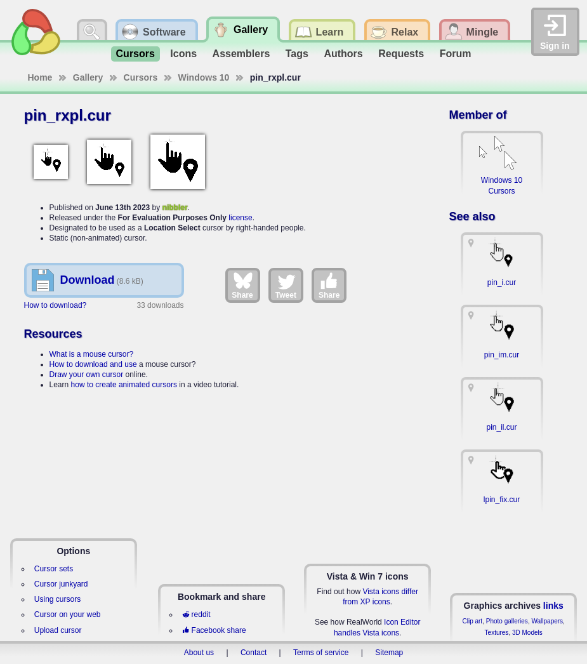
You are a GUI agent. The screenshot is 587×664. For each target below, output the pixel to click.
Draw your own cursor (86, 374)
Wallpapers (547, 621)
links (553, 606)
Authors (343, 53)
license (240, 217)
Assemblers (241, 53)
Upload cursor (58, 630)
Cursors (135, 53)
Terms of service (320, 652)
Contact (254, 652)
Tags (297, 53)
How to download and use (93, 364)
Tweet (285, 285)
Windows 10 (204, 77)
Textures (497, 632)
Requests (401, 53)
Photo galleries (507, 621)
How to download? (55, 305)
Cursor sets (53, 568)
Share (242, 285)
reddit (196, 614)
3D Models (527, 632)
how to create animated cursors (124, 384)
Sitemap (389, 652)
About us (199, 652)
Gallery (88, 77)
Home (40, 77)
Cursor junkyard (61, 584)
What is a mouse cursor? (91, 354)
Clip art (472, 621)
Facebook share (214, 630)
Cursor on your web (67, 614)
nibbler (175, 207)
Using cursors (57, 599)
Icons (183, 53)
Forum (456, 53)
